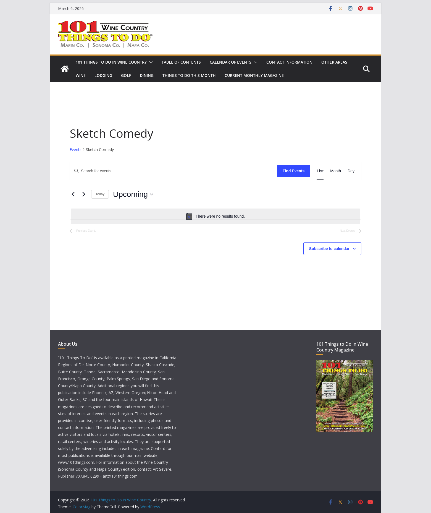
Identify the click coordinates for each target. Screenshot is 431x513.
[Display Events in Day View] (351, 171)
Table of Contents (181, 62)
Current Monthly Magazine (254, 75)
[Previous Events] (73, 194)
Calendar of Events (230, 62)
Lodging (103, 75)
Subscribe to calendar (329, 248)
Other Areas (334, 62)
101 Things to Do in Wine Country (111, 62)
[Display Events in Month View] (335, 171)
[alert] (215, 216)
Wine (81, 75)
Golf (126, 75)
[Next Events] (83, 194)
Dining (147, 75)
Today (100, 194)
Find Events (293, 171)
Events (76, 149)
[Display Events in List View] (320, 171)
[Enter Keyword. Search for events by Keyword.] (173, 171)
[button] (150, 62)
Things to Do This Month (189, 75)
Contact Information (289, 62)
